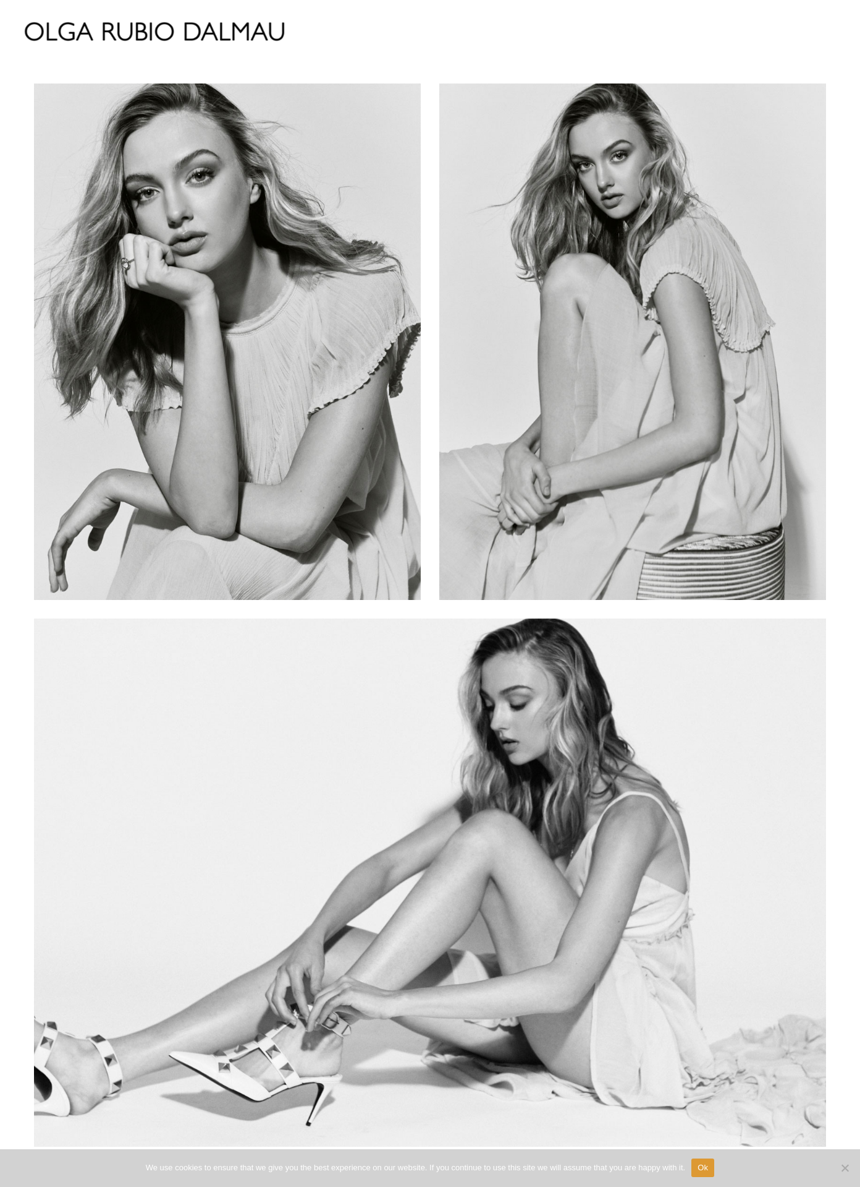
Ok (703, 1167)
